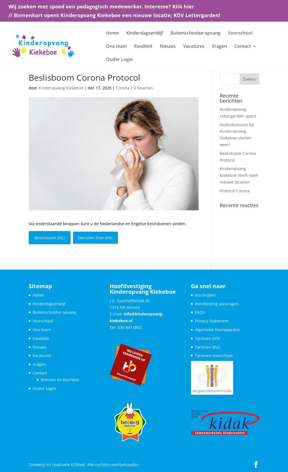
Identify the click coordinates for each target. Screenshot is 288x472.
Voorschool (240, 33)
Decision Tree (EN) (95, 237)
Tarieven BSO (207, 347)
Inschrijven (205, 295)
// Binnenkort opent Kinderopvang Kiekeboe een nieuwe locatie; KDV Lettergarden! (114, 16)
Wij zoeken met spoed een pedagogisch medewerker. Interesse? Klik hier (101, 7)
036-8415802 (129, 327)
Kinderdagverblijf (144, 33)
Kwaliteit (143, 46)
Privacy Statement (212, 321)
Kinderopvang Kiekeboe (61, 88)
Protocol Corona (234, 190)
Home (112, 33)
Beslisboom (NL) (50, 237)
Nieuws (168, 46)
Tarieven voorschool (214, 355)
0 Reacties (143, 88)
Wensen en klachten (60, 379)
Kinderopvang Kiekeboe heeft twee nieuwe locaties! (239, 175)
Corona (122, 88)
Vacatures (193, 46)
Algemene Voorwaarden (217, 329)
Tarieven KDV (207, 338)
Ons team (116, 46)
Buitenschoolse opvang (195, 33)
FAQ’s (200, 312)
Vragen (219, 46)
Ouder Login (119, 59)
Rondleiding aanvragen (217, 303)
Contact (242, 46)
